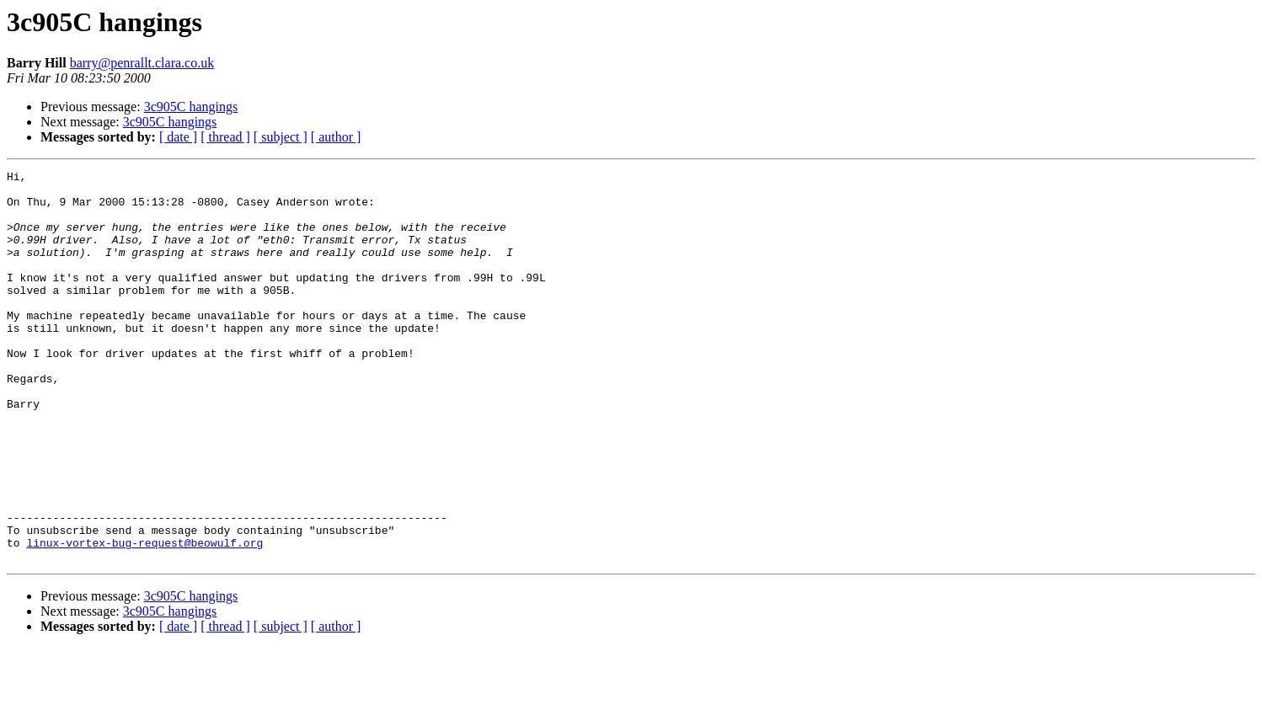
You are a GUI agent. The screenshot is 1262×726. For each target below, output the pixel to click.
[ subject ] (280, 137)
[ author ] (336, 137)
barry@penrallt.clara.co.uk (142, 63)
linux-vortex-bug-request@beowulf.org (144, 618)
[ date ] (178, 137)
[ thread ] (225, 137)
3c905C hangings (191, 106)
